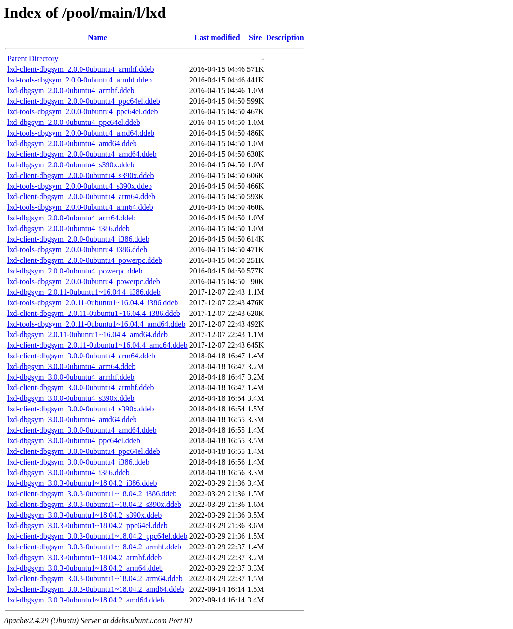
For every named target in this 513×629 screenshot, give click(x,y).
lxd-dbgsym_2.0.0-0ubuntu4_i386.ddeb (68, 228)
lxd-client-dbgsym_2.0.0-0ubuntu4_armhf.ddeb (80, 69)
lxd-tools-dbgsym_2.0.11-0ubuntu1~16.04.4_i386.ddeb (92, 303)
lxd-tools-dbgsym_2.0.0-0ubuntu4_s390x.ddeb (79, 186)
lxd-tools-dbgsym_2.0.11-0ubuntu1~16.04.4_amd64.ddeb (96, 324)
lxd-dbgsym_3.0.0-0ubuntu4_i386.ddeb (68, 472)
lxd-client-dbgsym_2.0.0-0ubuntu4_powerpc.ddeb (84, 260)
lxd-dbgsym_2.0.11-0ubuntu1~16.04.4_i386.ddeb (84, 292)
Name (97, 37)
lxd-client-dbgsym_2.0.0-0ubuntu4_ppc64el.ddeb (83, 101)
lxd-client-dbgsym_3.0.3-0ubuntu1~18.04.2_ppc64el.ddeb (97, 536)
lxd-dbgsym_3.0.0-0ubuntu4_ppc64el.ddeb (73, 441)
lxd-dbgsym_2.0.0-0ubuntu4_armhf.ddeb (71, 90)
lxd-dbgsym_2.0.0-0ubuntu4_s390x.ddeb (71, 165)
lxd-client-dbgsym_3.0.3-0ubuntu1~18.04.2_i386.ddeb (91, 494)
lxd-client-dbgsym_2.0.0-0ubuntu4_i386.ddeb (78, 239)
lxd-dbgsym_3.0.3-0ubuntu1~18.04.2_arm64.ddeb (85, 568)
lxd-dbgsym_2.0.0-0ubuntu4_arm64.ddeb (71, 218)
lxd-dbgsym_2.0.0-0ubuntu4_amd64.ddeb (72, 143)
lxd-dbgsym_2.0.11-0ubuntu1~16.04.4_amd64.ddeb (87, 334)
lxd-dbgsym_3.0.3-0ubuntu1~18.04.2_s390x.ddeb (84, 515)
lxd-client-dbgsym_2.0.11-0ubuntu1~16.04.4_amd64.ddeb (97, 345)
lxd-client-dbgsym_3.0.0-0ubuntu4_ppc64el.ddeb (83, 451)
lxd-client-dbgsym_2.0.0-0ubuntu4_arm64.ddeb (81, 196)
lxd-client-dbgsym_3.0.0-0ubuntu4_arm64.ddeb (81, 356)
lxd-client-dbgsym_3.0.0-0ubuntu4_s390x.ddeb (80, 409)
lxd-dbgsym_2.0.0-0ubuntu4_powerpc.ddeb (74, 271)
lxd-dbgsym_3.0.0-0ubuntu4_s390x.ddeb (71, 398)
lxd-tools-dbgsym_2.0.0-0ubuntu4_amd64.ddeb (80, 133)
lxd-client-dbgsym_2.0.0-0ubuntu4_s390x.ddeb (80, 175)
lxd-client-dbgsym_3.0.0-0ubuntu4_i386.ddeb (78, 462)
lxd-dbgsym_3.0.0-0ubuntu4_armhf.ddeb (71, 377)
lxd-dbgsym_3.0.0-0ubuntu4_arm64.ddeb (71, 366)
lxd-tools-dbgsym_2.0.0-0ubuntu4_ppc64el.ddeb (82, 112)
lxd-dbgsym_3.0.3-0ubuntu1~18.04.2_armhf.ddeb (84, 557)
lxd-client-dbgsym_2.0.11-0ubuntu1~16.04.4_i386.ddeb (93, 313)
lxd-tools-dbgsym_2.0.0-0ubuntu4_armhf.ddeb (79, 80)
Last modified (217, 37)
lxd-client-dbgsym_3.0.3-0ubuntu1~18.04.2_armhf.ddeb (94, 547)
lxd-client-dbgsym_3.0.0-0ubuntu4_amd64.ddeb (82, 430)
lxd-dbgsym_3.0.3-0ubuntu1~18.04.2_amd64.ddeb (85, 600)
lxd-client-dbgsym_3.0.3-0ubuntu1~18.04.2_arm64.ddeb (95, 578)
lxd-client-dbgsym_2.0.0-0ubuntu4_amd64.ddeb (82, 154)
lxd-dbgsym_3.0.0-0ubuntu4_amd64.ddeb (72, 419)
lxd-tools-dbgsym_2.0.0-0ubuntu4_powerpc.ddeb (83, 281)
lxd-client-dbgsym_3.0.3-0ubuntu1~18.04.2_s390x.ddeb (94, 504)
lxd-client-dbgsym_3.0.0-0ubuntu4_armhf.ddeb (80, 387)
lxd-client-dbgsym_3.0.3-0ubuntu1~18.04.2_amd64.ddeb (95, 589)
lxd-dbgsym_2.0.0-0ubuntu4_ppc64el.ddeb (73, 122)
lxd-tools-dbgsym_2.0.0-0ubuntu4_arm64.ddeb (80, 207)
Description (285, 37)
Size (255, 37)
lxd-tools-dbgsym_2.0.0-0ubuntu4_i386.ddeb (77, 250)
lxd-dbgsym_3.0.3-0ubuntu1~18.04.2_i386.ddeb (82, 483)
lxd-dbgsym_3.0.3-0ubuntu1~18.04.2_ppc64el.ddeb (87, 525)
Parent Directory (32, 59)
